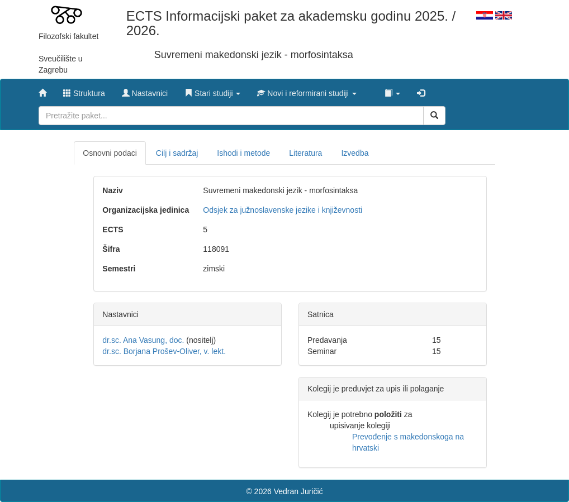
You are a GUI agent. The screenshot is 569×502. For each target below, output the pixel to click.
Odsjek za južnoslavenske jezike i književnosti (282, 209)
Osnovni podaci (110, 153)
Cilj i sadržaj (177, 153)
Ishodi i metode (243, 153)
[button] (212, 90)
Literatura (305, 153)
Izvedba (354, 153)
